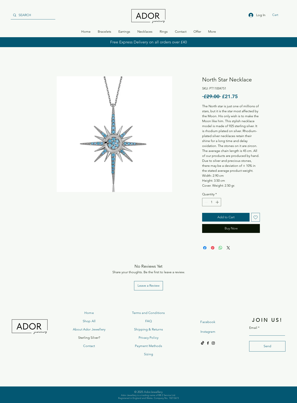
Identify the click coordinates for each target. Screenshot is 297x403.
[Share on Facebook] (204, 247)
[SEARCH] (33, 15)
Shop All (89, 321)
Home (89, 313)
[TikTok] (202, 343)
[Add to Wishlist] (255, 217)
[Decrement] (206, 202)
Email (253, 327)
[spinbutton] (212, 202)
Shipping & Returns (148, 329)
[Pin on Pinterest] (212, 247)
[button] (278, 15)
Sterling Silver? (89, 338)
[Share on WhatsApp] (220, 247)
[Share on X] (228, 247)
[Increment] (217, 202)
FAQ (148, 321)
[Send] (267, 346)
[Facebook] (208, 343)
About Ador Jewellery (89, 329)
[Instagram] (213, 343)
